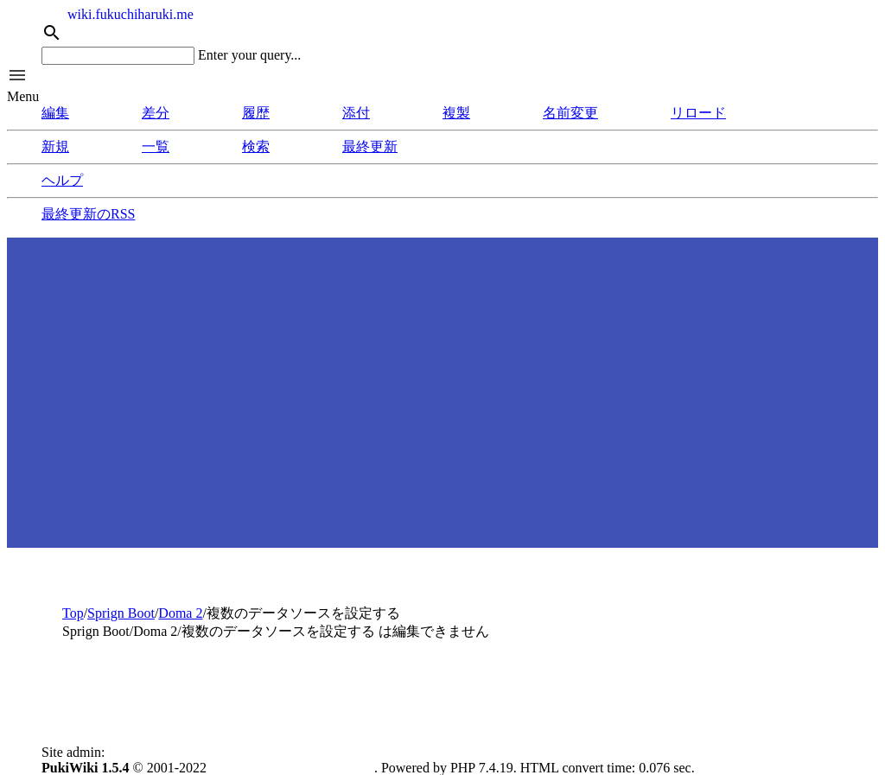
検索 (256, 146)
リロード (698, 112)
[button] (442, 77)
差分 (155, 112)
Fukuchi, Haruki (153, 752)
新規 (55, 146)
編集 (55, 112)
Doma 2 (180, 613)
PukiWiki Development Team (292, 767)
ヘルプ (62, 180)
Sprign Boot (121, 613)
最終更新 (370, 146)
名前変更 (570, 112)
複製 (456, 112)
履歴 (256, 112)
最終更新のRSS (88, 213)
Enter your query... (249, 55)
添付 (356, 112)
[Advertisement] (442, 406)
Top (73, 613)
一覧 (155, 146)
